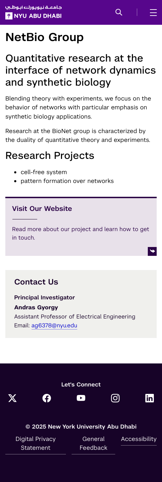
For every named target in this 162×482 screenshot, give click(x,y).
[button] (119, 13)
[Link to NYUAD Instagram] (115, 399)
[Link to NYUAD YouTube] (81, 399)
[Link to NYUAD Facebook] (47, 399)
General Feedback (93, 443)
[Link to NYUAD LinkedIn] (150, 399)
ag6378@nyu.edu (54, 325)
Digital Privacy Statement (36, 443)
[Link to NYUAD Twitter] (12, 399)
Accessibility (139, 439)
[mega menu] (151, 12)
